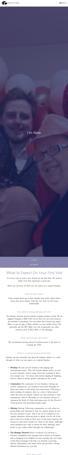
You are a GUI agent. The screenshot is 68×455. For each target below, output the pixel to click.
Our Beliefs (34, 264)
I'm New (34, 260)
